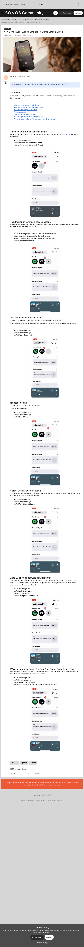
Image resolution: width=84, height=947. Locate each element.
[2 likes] (18, 769)
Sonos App (14, 763)
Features (33, 763)
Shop (5, 4)
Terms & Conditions (27, 800)
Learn (10, 4)
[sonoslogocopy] (42, 4)
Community (6, 20)
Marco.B (13, 76)
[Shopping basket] (78, 4)
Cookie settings (41, 800)
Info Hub (14, 20)
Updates (24, 763)
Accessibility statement (55, 800)
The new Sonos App (42, 20)
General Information (26, 20)
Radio (23, 4)
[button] (2, 13)
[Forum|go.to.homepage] (24, 13)
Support (16, 4)
